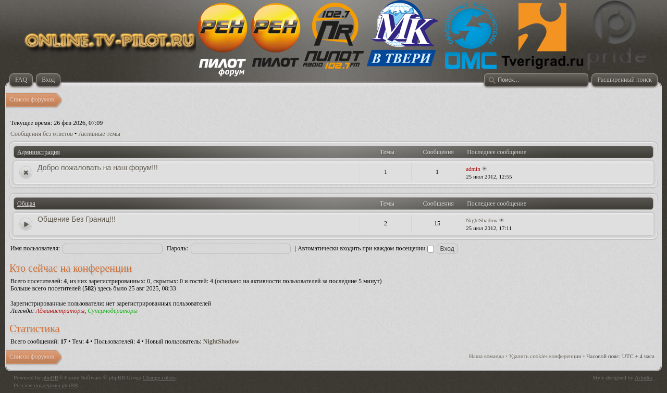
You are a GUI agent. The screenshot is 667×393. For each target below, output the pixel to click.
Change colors (159, 377)
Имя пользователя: (35, 248)
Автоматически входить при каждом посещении (366, 248)
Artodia (643, 377)
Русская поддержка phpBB (46, 385)
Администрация (38, 152)
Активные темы (99, 133)
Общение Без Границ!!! (77, 219)
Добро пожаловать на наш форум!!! (98, 167)
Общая (26, 203)
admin (473, 169)
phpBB (50, 377)
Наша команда (486, 356)
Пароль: (177, 248)
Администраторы (59, 310)
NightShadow (482, 220)
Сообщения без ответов (41, 133)
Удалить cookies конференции (545, 356)
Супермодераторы (113, 310)
